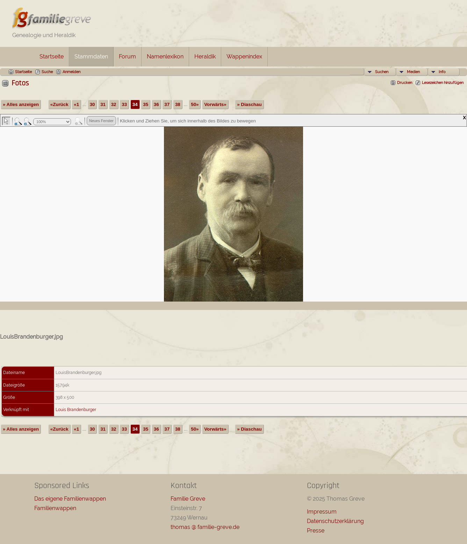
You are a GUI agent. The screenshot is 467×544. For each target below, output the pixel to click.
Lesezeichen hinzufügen (443, 82)
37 (167, 104)
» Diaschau (249, 104)
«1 (76, 104)
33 (124, 104)
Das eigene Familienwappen (70, 498)
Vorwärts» (215, 104)
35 (145, 104)
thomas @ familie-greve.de (205, 527)
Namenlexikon (165, 56)
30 (92, 104)
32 (113, 104)
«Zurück (59, 104)
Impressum (322, 511)
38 (177, 104)
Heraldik (205, 56)
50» (195, 104)
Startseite (51, 56)
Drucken (404, 82)
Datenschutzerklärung (335, 521)
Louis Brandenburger (76, 409)
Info (442, 72)
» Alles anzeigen (21, 104)
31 (103, 104)
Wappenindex (244, 56)
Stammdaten (91, 56)
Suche (47, 72)
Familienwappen (55, 508)
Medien (413, 72)
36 (156, 104)
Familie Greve (188, 498)
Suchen (381, 72)
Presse (315, 530)
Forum (127, 56)
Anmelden (71, 72)
